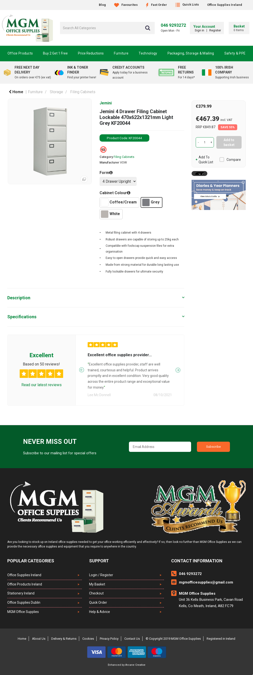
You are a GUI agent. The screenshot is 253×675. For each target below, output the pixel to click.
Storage (56, 92)
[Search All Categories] (107, 28)
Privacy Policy (109, 638)
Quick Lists (187, 4)
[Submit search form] (148, 28)
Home (16, 92)
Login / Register (101, 575)
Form (104, 172)
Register (214, 30)
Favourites (126, 5)
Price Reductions (91, 53)
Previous (81, 377)
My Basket (97, 584)
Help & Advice (99, 612)
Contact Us (132, 638)
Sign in (198, 30)
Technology (148, 53)
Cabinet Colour (113, 193)
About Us (38, 638)
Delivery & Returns (63, 638)
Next (178, 377)
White (110, 214)
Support (99, 560)
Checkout (96, 593)
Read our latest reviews (41, 392)
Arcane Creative (135, 664)
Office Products (20, 53)
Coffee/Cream (119, 202)
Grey (151, 202)
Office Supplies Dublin (23, 602)
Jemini (106, 103)
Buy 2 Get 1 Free (55, 53)
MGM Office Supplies (23, 612)
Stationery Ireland (20, 593)
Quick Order (98, 602)
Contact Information (196, 560)
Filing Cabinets (82, 92)
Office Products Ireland (24, 584)
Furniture (121, 53)
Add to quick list (204, 159)
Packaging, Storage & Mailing (191, 53)
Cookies (88, 638)
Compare (230, 159)
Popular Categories (30, 560)
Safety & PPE (235, 53)
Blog (102, 5)
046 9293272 (173, 25)
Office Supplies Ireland (224, 5)
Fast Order (156, 5)
